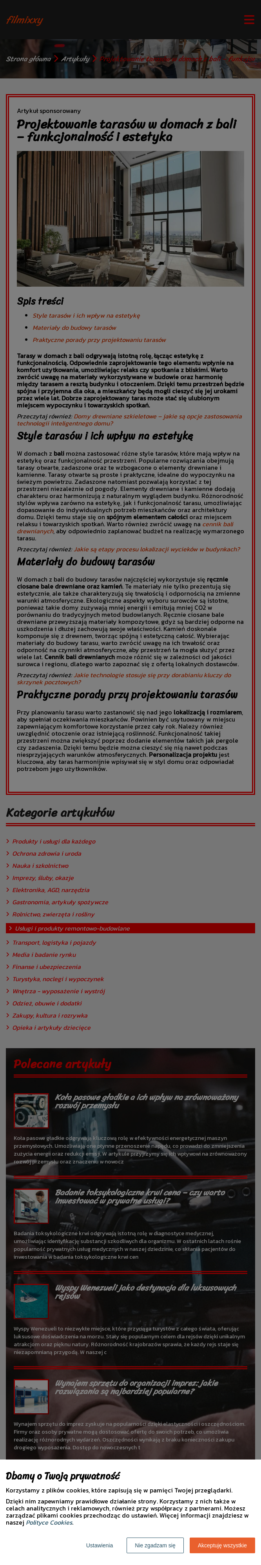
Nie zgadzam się (155, 1545)
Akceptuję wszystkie (222, 1545)
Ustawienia (99, 1545)
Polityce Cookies (49, 1522)
